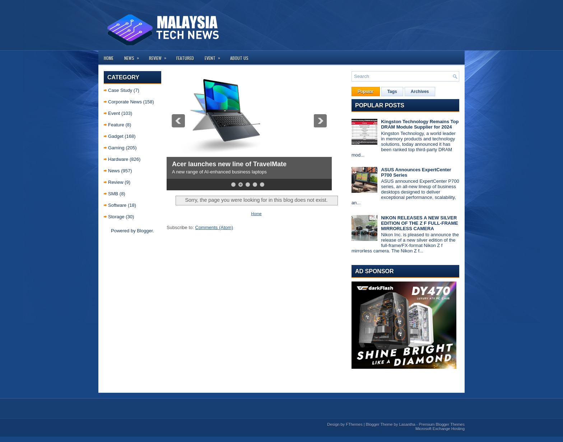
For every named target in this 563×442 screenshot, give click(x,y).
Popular (366, 91)
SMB (113, 193)
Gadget (116, 136)
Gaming (116, 147)
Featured (185, 58)
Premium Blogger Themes (442, 424)
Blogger (145, 230)
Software (117, 205)
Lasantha (407, 424)
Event (215, 56)
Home (108, 58)
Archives (420, 91)
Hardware (118, 159)
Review (160, 56)
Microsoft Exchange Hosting (440, 429)
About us (239, 58)
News (134, 56)
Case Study (120, 90)
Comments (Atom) (214, 227)
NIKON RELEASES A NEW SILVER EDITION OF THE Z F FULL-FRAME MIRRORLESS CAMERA (419, 223)
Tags (392, 91)
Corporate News (125, 101)
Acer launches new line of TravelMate (229, 164)
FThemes (354, 424)
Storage (116, 216)
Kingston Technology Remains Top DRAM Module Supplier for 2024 (420, 124)
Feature (116, 124)
